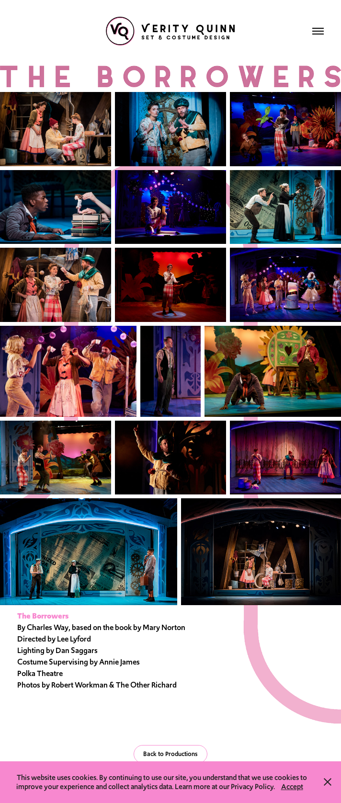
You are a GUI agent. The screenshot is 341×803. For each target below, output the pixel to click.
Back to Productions (170, 753)
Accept (292, 786)
